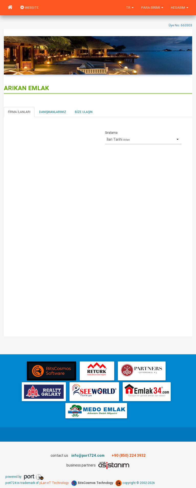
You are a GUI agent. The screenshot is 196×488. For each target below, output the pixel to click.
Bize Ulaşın (84, 112)
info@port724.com (88, 455)
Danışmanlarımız (52, 112)
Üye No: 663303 (180, 25)
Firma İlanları (19, 112)
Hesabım (179, 7)
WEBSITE (29, 7)
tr (130, 7)
